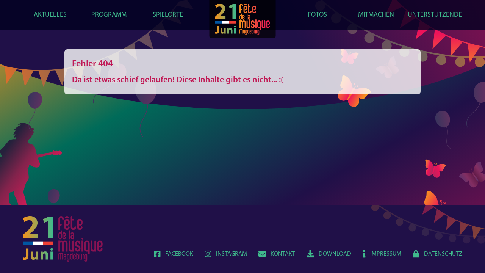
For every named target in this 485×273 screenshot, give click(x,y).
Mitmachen (376, 15)
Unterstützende (435, 15)
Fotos (317, 15)
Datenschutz (437, 254)
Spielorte (168, 15)
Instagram (226, 254)
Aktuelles (50, 15)
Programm (109, 15)
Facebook (173, 254)
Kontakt (276, 254)
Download (329, 254)
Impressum (382, 254)
